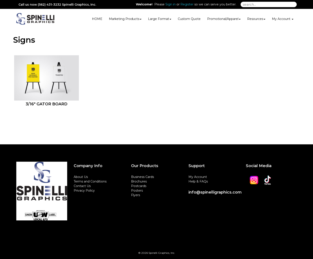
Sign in (170, 4)
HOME (97, 19)
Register (186, 4)
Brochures (139, 181)
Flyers (135, 195)
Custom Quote (189, 19)
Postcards (138, 186)
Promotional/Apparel (224, 19)
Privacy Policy (84, 190)
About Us (81, 177)
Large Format (159, 19)
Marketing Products (125, 19)
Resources (256, 19)
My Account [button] (282, 19)
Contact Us (82, 186)
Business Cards (142, 177)
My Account (197, 177)
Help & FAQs (198, 181)
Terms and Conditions (90, 181)
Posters (137, 190)
